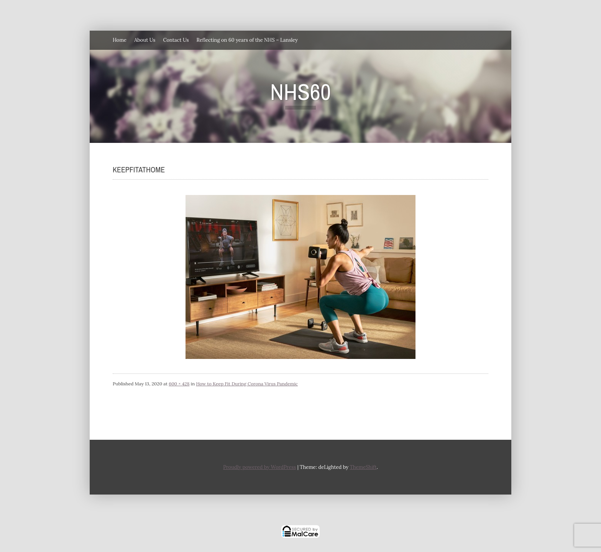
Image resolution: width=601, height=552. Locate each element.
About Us (144, 40)
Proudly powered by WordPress (259, 467)
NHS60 (300, 91)
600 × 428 (179, 384)
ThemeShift (363, 467)
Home (119, 40)
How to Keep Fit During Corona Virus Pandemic (247, 384)
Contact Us (176, 40)
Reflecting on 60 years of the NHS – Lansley (247, 40)
